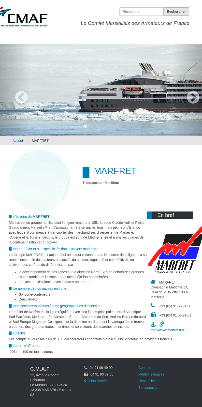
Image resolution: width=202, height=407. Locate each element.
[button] (15, 90)
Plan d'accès (96, 381)
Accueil (18, 141)
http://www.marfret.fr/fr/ (168, 330)
